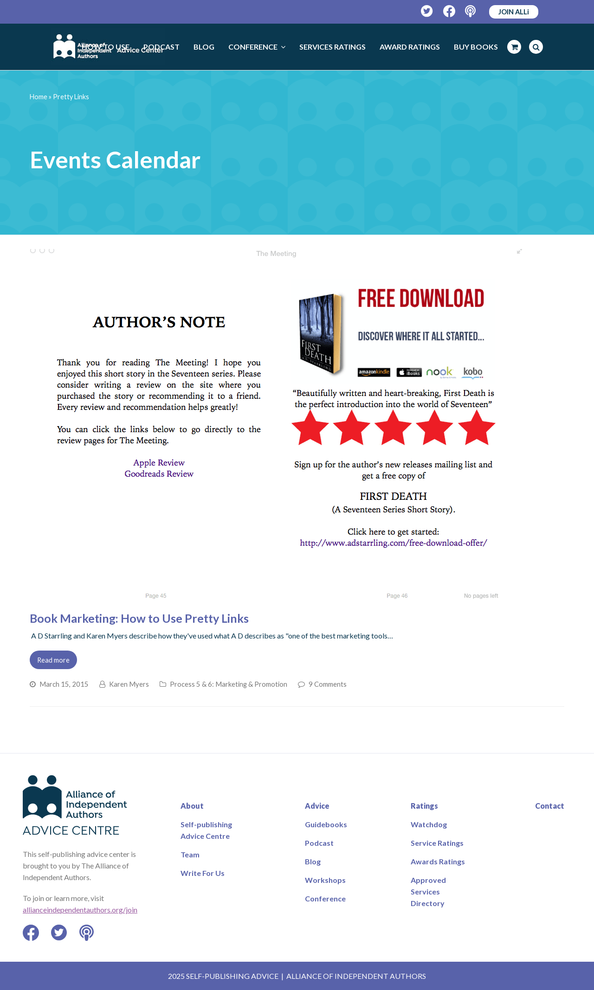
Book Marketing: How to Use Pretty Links (139, 618)
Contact (549, 805)
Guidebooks (326, 824)
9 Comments (328, 684)
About (192, 805)
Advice (317, 805)
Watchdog (429, 824)
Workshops (325, 879)
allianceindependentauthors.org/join (80, 909)
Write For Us (203, 873)
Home (38, 97)
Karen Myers (129, 684)
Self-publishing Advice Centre (206, 830)
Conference (325, 898)
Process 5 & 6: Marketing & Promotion (228, 684)
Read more (53, 660)
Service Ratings (437, 842)
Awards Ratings (438, 861)
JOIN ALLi (513, 11)
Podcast (319, 842)
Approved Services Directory (428, 891)
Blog (313, 861)
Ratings (424, 805)
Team (190, 854)
